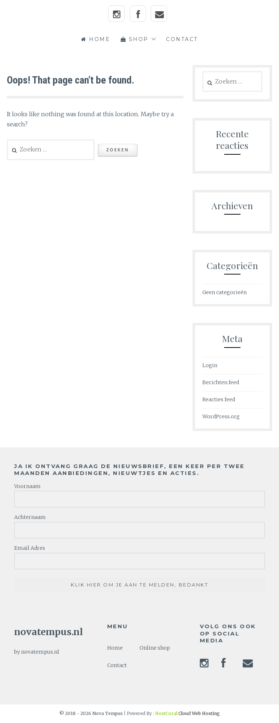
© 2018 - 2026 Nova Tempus (92, 713)
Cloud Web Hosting (187, 713)
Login (209, 365)
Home (95, 39)
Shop (135, 39)
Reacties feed (218, 399)
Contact (182, 39)
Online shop (155, 648)
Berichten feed (220, 382)
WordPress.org (221, 416)
